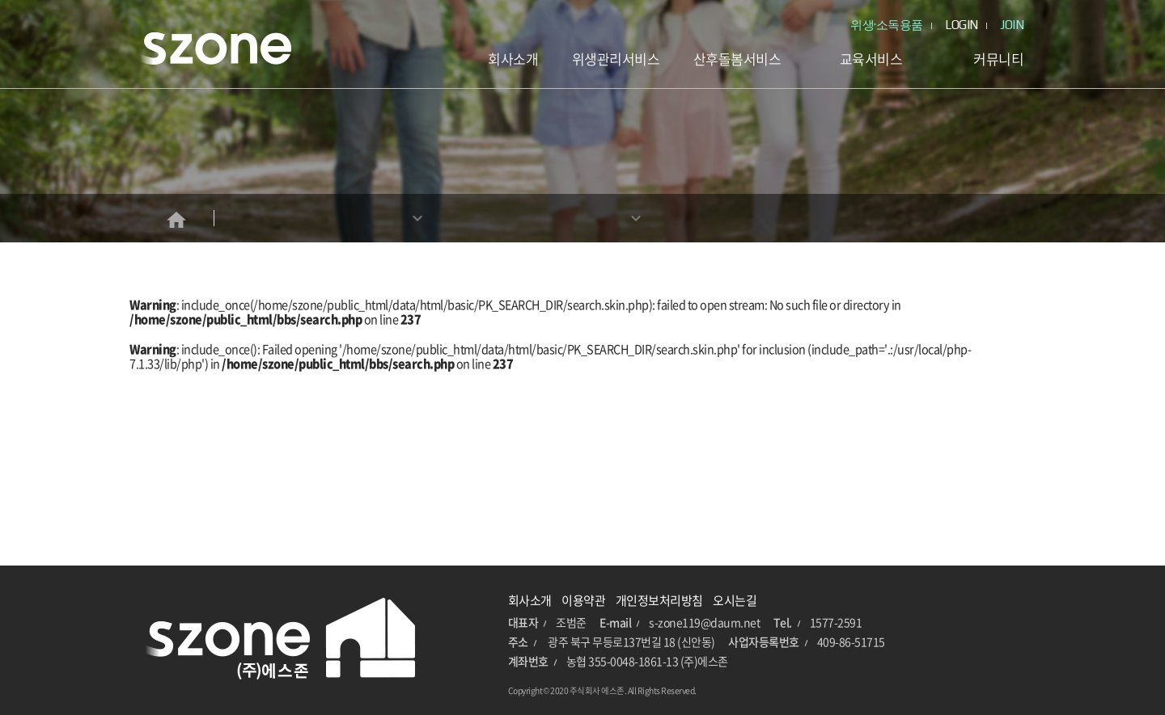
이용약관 (583, 600)
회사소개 (530, 600)
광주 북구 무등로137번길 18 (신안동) (631, 641)
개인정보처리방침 (659, 600)
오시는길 (734, 600)
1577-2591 (836, 622)
